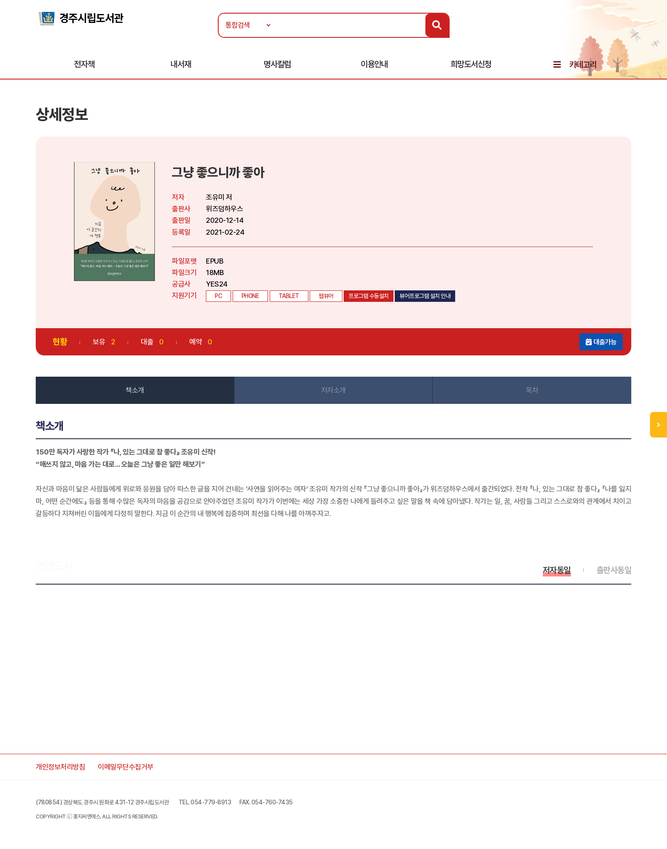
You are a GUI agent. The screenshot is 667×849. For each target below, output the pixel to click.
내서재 (181, 64)
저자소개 (333, 390)
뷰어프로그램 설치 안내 (424, 295)
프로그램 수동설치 (368, 295)
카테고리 (582, 65)
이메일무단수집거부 (126, 767)
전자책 (84, 64)
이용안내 (374, 64)
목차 (532, 390)
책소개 (134, 390)
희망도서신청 (470, 64)
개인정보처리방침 (60, 767)
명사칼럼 (277, 64)
